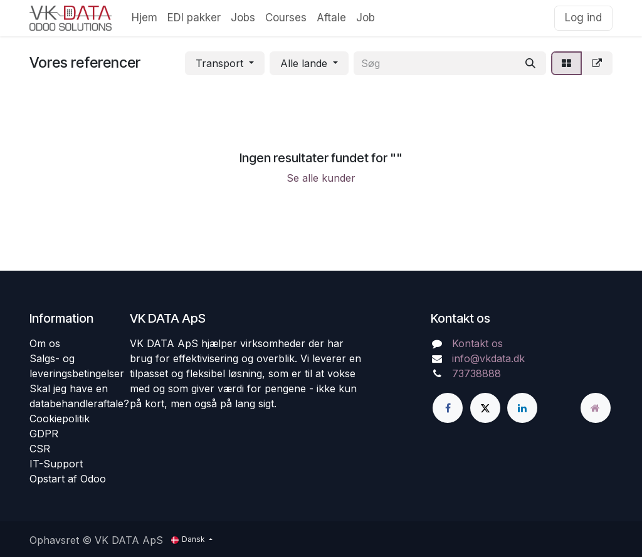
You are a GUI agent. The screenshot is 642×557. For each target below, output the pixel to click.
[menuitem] (144, 18)
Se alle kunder (321, 178)
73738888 (476, 373)
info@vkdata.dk (488, 358)
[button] (225, 63)
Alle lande (303, 63)
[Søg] (530, 63)
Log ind (583, 17)
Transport (219, 63)
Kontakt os (477, 343)
